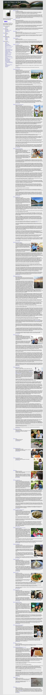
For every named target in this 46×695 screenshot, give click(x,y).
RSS (5, 28)
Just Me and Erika (7, 61)
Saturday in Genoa (7, 51)
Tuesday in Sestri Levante (8, 49)
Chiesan (6, 39)
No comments (18, 18)
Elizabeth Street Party (8, 53)
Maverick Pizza (7, 60)
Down (6, 42)
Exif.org (6, 38)
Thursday (15, 438)
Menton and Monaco (18, 373)
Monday (6, 55)
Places (6, 34)
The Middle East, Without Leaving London (8, 65)
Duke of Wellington (8, 59)
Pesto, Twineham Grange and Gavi (19, 509)
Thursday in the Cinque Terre (18, 148)
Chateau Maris (20, 690)
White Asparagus (16, 559)
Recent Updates (7, 31)
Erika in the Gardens (8, 54)
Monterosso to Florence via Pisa (18, 104)
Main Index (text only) (8, 30)
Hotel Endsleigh (37, 320)
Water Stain (6, 66)
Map (5, 35)
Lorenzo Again (16, 10)
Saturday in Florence (8, 45)
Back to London (16, 44)
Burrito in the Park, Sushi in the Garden (19, 527)
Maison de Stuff (7, 37)
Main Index (6, 29)
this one (36, 221)
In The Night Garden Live (17, 602)
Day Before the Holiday (8, 52)
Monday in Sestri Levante (8, 50)
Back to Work (7, 44)
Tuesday (6, 43)
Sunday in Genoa (16, 334)
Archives (6, 27)
